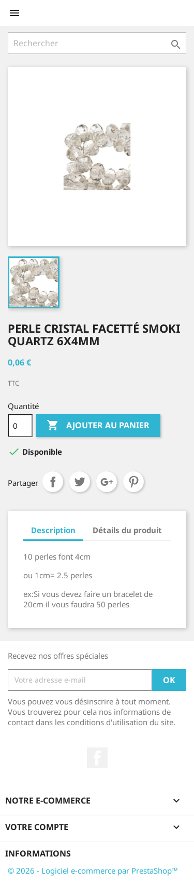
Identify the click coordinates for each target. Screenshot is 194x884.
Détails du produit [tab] (127, 530)
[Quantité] (20, 425)
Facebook (97, 757)
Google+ (106, 481)
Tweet (79, 481)
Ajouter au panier (98, 425)
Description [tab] (53, 530)
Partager (52, 481)
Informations (38, 853)
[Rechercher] (97, 43)
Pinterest (133, 481)
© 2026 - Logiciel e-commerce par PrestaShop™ (93, 870)
